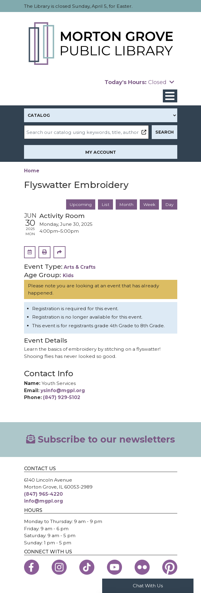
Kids (68, 275)
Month (126, 204)
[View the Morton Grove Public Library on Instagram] (59, 567)
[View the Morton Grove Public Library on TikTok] (86, 567)
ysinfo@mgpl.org (63, 390)
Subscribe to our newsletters (100, 439)
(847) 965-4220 (43, 494)
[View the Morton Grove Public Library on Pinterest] (169, 567)
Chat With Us (148, 585)
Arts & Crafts (80, 267)
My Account (100, 152)
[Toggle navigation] (170, 95)
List (105, 204)
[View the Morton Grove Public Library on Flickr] (142, 567)
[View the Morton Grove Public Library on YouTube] (114, 567)
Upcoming (81, 204)
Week (149, 204)
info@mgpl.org (43, 501)
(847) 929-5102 (61, 397)
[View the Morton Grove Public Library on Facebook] (31, 567)
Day (169, 204)
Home (31, 171)
